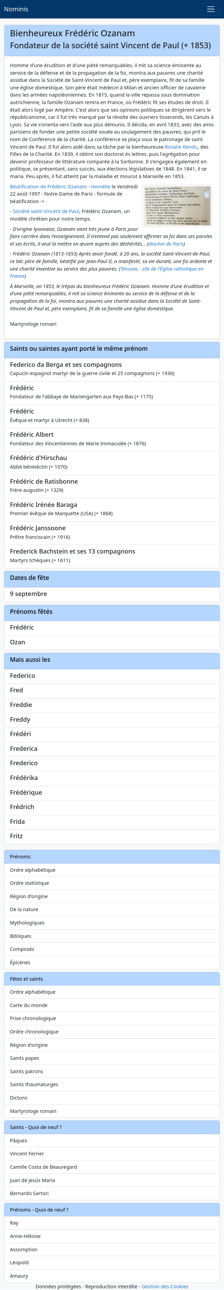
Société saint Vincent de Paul (46, 211)
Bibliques (20, 936)
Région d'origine (29, 896)
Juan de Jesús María (32, 1180)
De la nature (24, 909)
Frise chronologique (33, 1018)
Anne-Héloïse (25, 1236)
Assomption (24, 1249)
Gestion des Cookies (165, 1286)
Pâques (18, 1140)
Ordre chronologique (34, 1031)
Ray (14, 1222)
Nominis (16, 9)
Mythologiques (27, 922)
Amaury (19, 1276)
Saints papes (24, 1058)
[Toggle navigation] (211, 9)
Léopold (19, 1262)
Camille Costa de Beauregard (43, 1167)
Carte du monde (29, 1005)
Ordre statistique (29, 883)
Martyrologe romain (33, 1111)
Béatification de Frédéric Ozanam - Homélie (60, 186)
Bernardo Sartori (29, 1193)
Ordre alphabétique (33, 870)
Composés (22, 949)
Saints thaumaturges (34, 1084)
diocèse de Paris (166, 243)
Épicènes (20, 962)
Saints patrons (26, 1071)
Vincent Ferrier (27, 1153)
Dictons (18, 1097)
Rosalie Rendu (181, 147)
